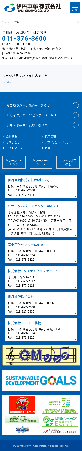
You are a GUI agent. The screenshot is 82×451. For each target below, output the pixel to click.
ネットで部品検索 (68, 162)
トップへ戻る (6, 82)
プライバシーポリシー (58, 142)
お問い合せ (13, 142)
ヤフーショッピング (14, 162)
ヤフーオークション (41, 162)
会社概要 (11, 136)
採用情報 (50, 136)
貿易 (48, 148)
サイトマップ (14, 148)
